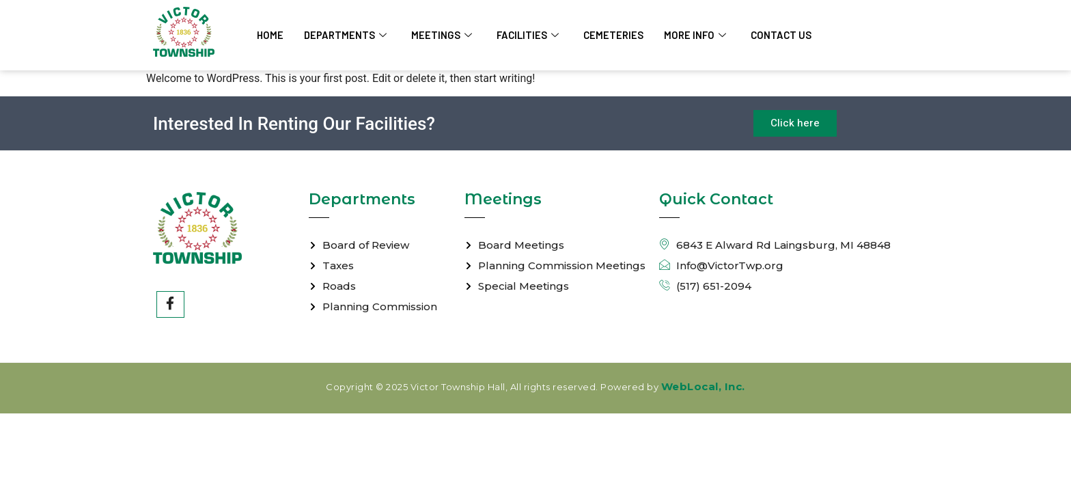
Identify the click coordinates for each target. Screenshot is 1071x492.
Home (270, 35)
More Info (698, 35)
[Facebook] (170, 304)
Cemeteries (615, 35)
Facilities (529, 35)
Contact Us (784, 35)
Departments (346, 35)
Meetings (443, 35)
